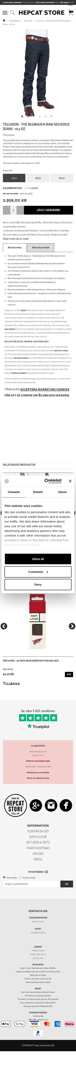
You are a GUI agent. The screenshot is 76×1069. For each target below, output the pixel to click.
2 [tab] (29, 117)
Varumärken (14, 21)
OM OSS (38, 854)
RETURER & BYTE (38, 842)
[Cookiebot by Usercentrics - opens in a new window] (46, 481)
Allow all (38, 559)
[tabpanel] (38, 74)
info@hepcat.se (38, 932)
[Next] (72, 626)
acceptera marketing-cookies (44, 389)
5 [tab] (47, 117)
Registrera (12, 877)
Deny (38, 584)
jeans (48, 378)
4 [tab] (41, 117)
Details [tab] (38, 492)
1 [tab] (23, 117)
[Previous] (4, 626)
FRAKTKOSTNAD (38, 848)
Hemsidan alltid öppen (38, 772)
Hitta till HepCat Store (38, 778)
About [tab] (62, 492)
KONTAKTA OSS (38, 831)
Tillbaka (11, 683)
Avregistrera (29, 877)
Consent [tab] (14, 492)
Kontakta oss (38, 911)
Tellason (28, 21)
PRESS (38, 859)
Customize (38, 571)
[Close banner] (70, 481)
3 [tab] (35, 117)
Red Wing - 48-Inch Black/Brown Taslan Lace (31, 660)
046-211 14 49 (38, 921)
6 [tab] (53, 117)
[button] (5, 13)
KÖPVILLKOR (38, 837)
